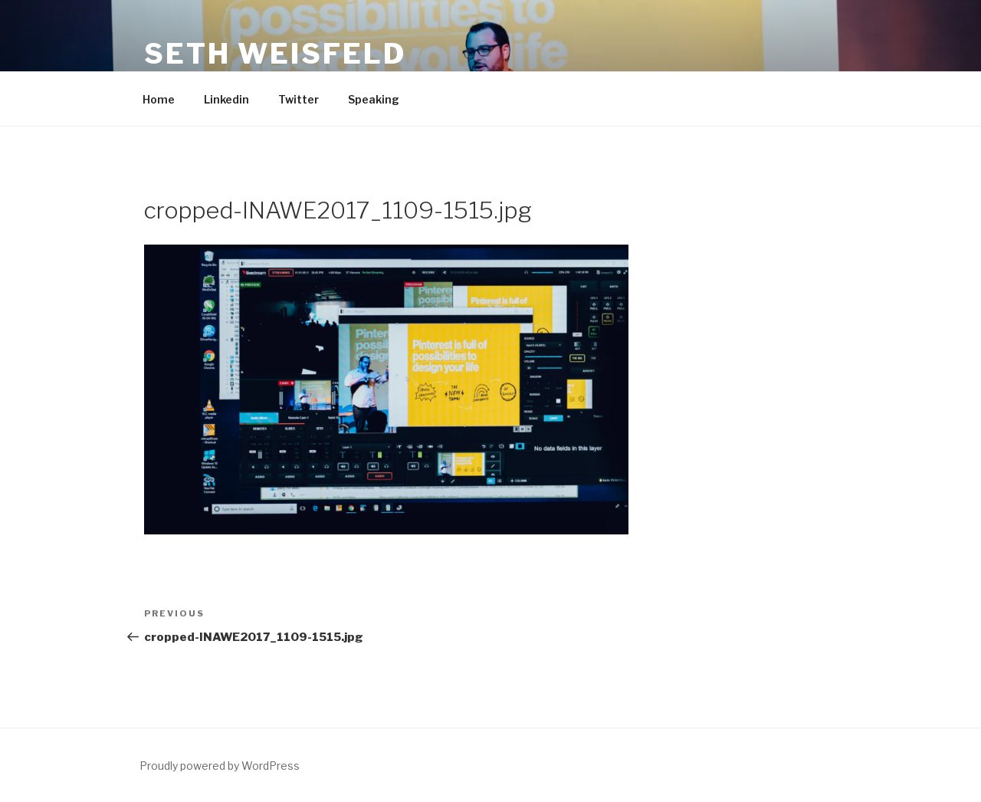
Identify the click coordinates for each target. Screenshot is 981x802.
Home (159, 99)
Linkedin (226, 99)
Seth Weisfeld (274, 54)
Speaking (373, 99)
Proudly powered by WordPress (219, 765)
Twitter (298, 99)
